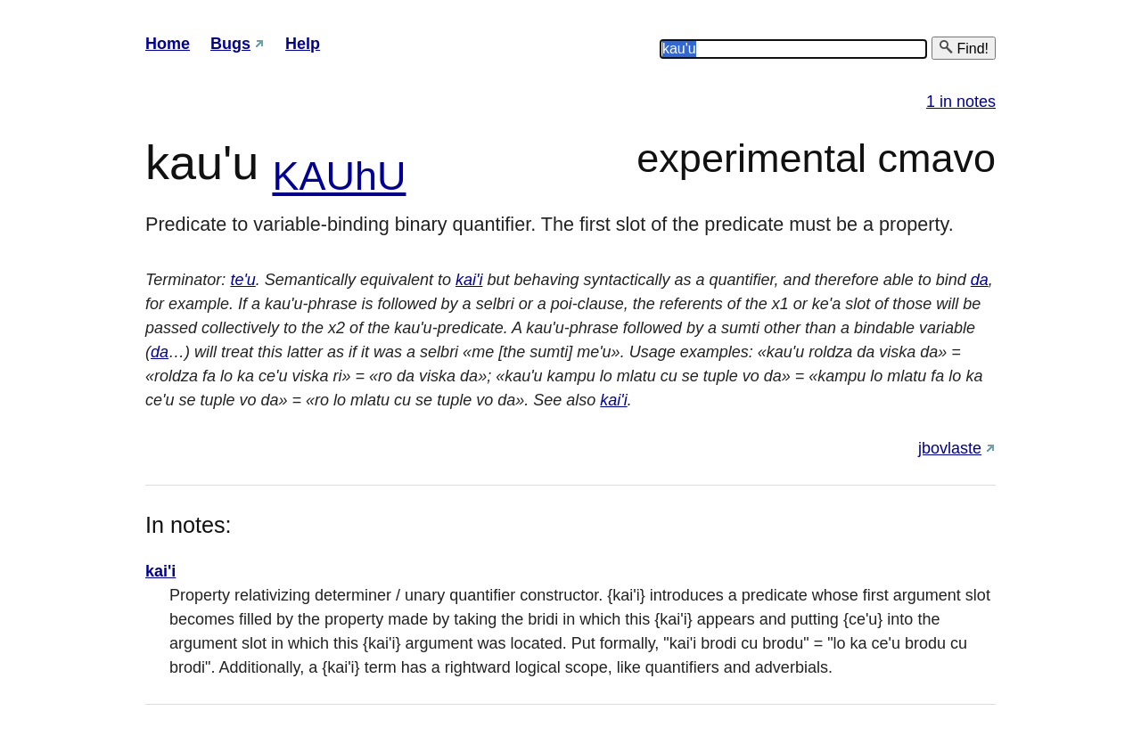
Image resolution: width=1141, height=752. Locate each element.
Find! (964, 47)
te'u (242, 280)
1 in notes (961, 101)
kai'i (469, 280)
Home (167, 44)
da (980, 280)
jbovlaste (949, 448)
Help (302, 44)
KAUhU (339, 176)
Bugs (230, 44)
